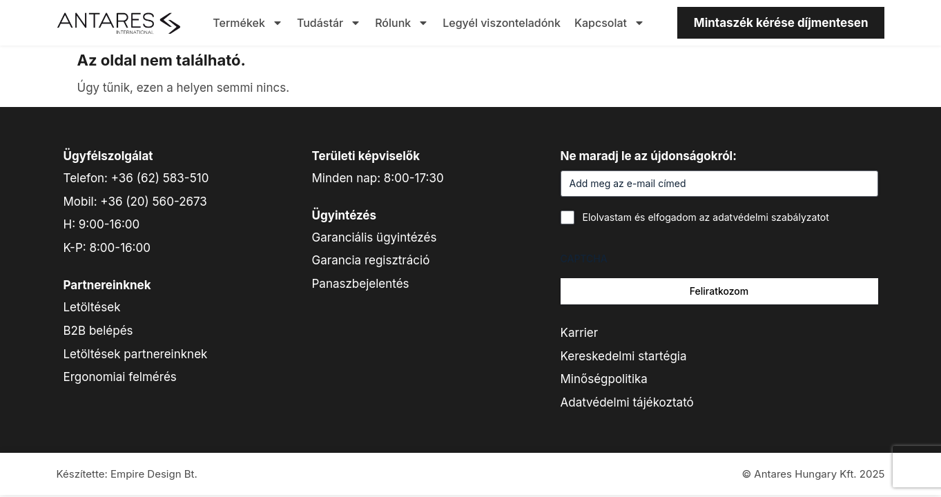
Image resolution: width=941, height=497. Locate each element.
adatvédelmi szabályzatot (770, 217)
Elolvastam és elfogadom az (706, 217)
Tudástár (329, 22)
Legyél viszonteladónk (502, 23)
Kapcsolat (609, 22)
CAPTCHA (584, 258)
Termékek (248, 22)
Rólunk (402, 22)
